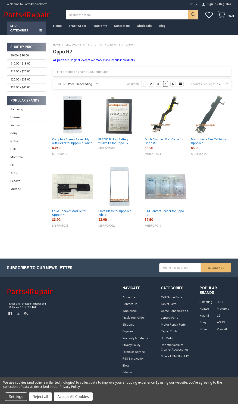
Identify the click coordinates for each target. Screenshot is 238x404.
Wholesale (144, 29)
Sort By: (61, 87)
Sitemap (128, 375)
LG (12, 168)
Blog (162, 29)
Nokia (14, 144)
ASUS (14, 176)
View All (15, 192)
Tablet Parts (168, 307)
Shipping (128, 327)
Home (57, 29)
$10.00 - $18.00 (20, 66)
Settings (16, 396)
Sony (13, 136)
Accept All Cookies (73, 396)
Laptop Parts (169, 321)
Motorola (16, 160)
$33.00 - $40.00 (20, 90)
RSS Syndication (133, 362)
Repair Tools (169, 334)
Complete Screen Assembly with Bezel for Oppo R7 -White (72, 144)
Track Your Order (133, 321)
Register (225, 4)
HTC (13, 152)
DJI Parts (167, 341)
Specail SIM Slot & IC (175, 359)
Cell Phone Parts (171, 300)
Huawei (15, 120)
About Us (128, 300)
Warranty (100, 29)
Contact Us (122, 29)
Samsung (16, 112)
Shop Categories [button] (19, 31)
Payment (128, 334)
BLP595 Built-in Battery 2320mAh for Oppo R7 (113, 144)
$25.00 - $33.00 (20, 82)
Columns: (133, 87)
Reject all (40, 396)
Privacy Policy (131, 348)
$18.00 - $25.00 (20, 74)
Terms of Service (133, 355)
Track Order (78, 29)
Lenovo (15, 184)
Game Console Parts (174, 314)
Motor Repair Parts (173, 327)
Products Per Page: (202, 87)
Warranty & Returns (135, 341)
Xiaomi (15, 128)
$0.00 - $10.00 (19, 58)
